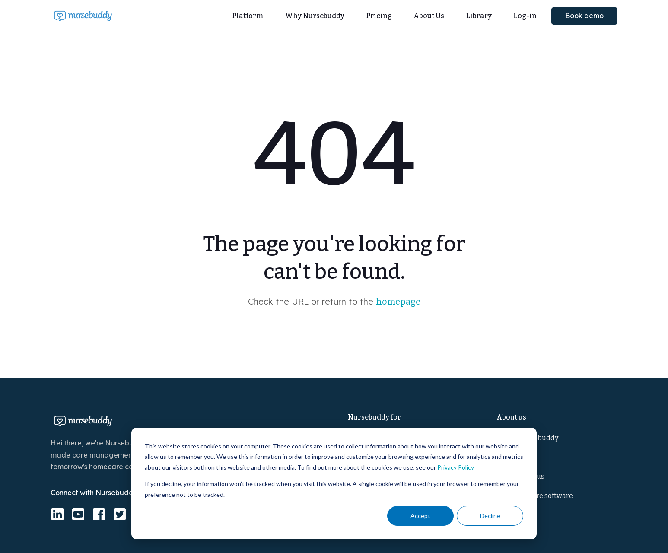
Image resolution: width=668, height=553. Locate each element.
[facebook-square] (99, 514)
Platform (248, 16)
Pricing (379, 16)
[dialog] (334, 483)
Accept (420, 515)
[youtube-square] (78, 514)
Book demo (584, 15)
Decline (490, 515)
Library (479, 16)
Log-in (525, 16)
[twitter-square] (120, 514)
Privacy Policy (455, 467)
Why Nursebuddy (314, 16)
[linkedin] (57, 514)
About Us (429, 16)
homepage (398, 301)
